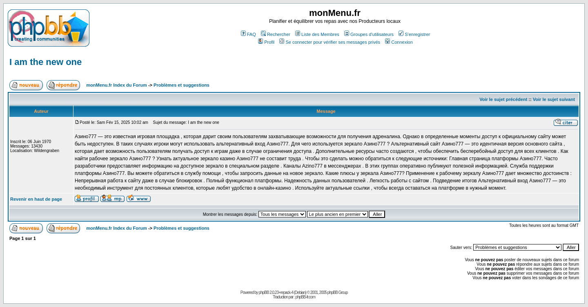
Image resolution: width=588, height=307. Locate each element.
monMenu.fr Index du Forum (116, 85)
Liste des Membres (317, 34)
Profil (266, 42)
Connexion (399, 42)
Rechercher (275, 34)
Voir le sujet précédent (503, 99)
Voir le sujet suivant (554, 99)
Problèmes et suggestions (181, 85)
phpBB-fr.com (305, 297)
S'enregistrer (414, 34)
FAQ (248, 34)
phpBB (263, 292)
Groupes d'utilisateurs (369, 34)
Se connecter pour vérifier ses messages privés (329, 42)
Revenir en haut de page (36, 199)
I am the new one (45, 62)
